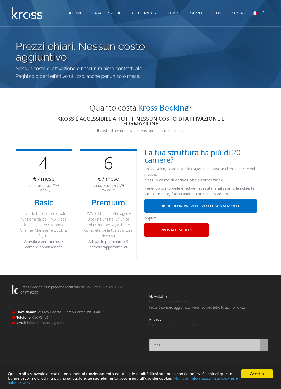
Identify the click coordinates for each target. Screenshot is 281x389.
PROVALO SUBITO (177, 229)
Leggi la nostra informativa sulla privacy (175, 324)
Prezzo (195, 13)
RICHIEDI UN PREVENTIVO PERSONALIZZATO (201, 205)
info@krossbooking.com (45, 323)
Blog (216, 13)
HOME (75, 13)
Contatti (240, 13)
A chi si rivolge (144, 13)
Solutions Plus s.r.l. (99, 287)
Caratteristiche (107, 13)
